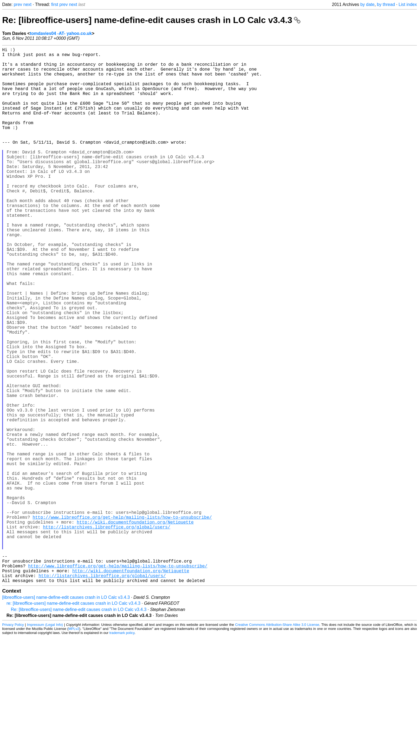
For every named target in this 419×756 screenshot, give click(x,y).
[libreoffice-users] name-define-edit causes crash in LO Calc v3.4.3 (66, 716)
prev (18, 4)
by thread (386, 4)
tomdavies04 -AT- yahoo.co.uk (61, 33)
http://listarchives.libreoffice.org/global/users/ (106, 634)
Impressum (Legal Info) (45, 744)
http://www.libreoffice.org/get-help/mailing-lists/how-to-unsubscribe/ (122, 622)
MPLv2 (73, 748)
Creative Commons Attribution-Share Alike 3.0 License (277, 744)
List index (407, 4)
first (54, 4)
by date (367, 4)
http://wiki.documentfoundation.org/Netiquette (135, 628)
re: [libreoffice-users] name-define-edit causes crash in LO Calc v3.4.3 (73, 722)
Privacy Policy (13, 744)
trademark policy (121, 752)
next (27, 4)
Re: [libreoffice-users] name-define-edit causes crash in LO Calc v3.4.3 (151, 20)
